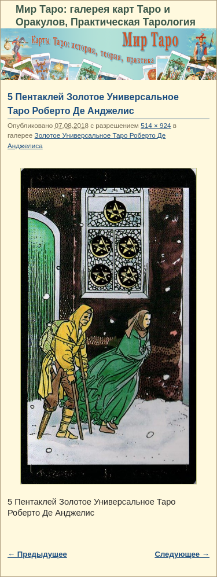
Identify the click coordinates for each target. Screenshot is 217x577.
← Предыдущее (37, 554)
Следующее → (182, 554)
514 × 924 (156, 125)
